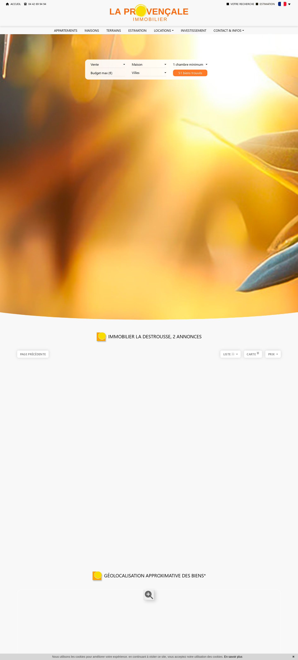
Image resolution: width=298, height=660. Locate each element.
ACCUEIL (13, 4)
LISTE (229, 358)
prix (272, 358)
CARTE (253, 358)
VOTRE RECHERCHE (240, 4)
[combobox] (108, 64)
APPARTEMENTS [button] (65, 30)
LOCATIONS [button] (162, 30)
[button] (284, 4)
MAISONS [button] (92, 30)
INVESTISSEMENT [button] (193, 30)
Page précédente (33, 354)
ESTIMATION (265, 4)
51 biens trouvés (190, 73)
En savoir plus (233, 656)
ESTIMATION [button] (137, 30)
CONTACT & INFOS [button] (228, 30)
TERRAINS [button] (113, 30)
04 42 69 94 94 (35, 4)
